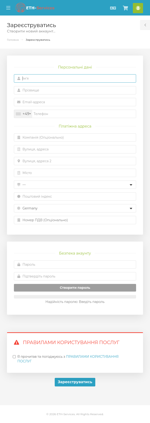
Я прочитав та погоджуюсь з (67, 359)
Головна (13, 39)
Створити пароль (75, 288)
